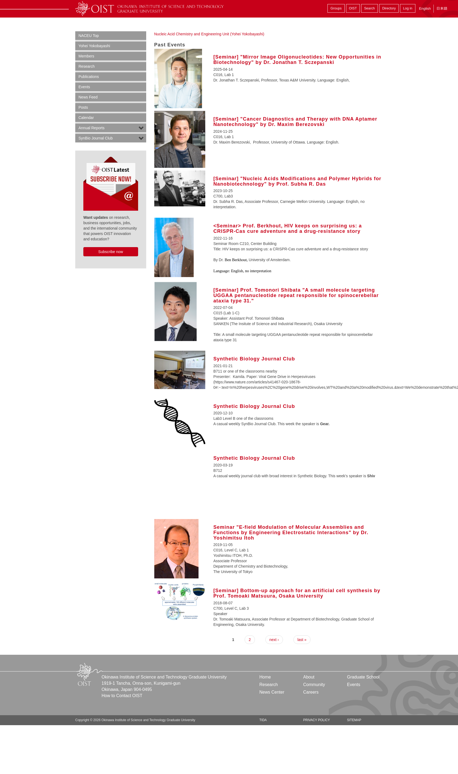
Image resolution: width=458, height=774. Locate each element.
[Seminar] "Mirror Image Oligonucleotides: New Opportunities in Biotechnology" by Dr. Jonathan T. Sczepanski (297, 59)
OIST (353, 8)
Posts (83, 107)
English (425, 8)
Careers (311, 692)
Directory (389, 8)
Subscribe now (110, 252)
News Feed (88, 97)
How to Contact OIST (122, 695)
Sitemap (354, 720)
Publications (88, 76)
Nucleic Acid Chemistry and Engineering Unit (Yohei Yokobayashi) (209, 34)
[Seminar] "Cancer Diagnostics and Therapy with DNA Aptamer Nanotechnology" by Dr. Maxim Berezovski (295, 121)
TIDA (263, 720)
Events (84, 87)
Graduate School (363, 677)
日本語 (441, 8)
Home (265, 677)
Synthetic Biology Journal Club (254, 359)
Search (369, 8)
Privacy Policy (316, 720)
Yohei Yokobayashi (94, 46)
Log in (407, 8)
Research (86, 66)
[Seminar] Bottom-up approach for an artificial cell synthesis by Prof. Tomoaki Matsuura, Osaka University (296, 593)
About (309, 677)
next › (274, 639)
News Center (271, 692)
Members (86, 56)
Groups (335, 8)
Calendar (86, 117)
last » (302, 639)
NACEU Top (88, 35)
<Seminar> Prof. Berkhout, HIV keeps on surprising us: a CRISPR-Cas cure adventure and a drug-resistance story (287, 228)
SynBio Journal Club (95, 138)
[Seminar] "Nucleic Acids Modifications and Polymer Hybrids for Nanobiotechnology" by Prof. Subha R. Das (297, 181)
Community (314, 684)
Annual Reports (91, 128)
